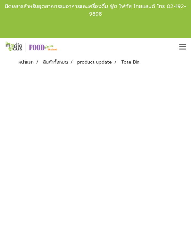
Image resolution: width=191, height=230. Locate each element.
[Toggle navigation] (183, 47)
